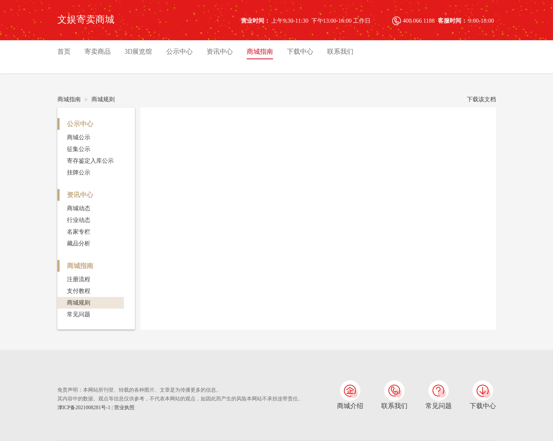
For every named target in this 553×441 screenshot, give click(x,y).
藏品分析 (78, 243)
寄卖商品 (97, 51)
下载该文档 (481, 99)
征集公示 (78, 149)
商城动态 (78, 208)
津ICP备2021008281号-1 (84, 407)
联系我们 (340, 51)
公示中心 (179, 51)
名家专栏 (78, 232)
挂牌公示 (78, 172)
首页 (64, 51)
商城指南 (260, 51)
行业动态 (78, 220)
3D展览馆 (138, 51)
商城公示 (78, 137)
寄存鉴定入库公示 (90, 161)
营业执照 (124, 407)
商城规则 (103, 99)
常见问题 (78, 314)
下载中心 (300, 51)
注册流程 (78, 279)
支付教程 (78, 291)
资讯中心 (220, 51)
